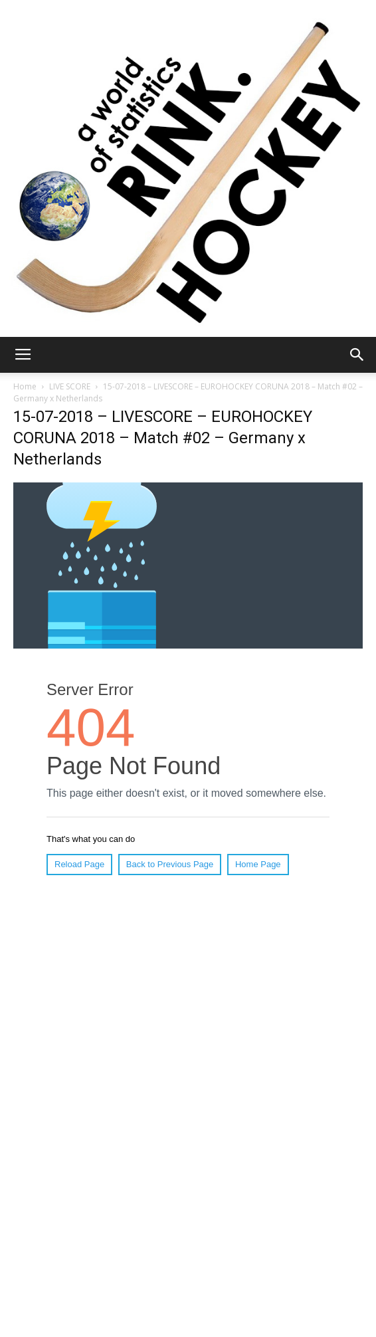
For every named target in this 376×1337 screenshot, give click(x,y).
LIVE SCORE (69, 386)
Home (25, 386)
